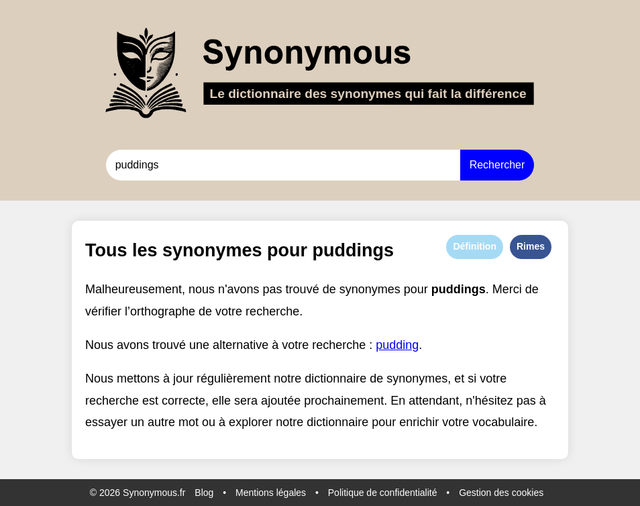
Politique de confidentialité (382, 492)
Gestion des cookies (501, 492)
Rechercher (497, 164)
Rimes (531, 246)
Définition (474, 246)
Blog (204, 492)
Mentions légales (270, 492)
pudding (397, 345)
